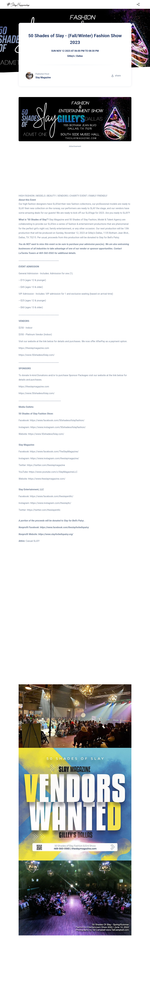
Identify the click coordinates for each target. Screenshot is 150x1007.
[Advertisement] (75, 169)
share (116, 75)
